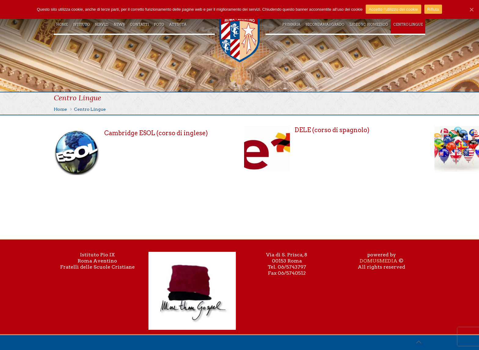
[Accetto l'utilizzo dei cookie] (471, 9)
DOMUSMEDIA (378, 261)
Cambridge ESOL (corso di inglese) (156, 133)
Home (60, 109)
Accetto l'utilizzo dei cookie (393, 9)
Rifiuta (433, 9)
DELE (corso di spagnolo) (331, 130)
